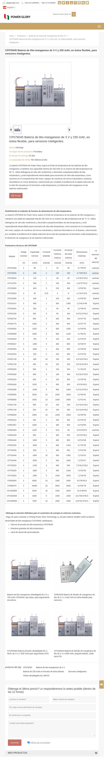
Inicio (11, 36)
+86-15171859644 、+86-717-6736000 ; (40, 3)
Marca (12, 147)
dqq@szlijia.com (12, 3)
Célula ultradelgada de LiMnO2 (36, 676)
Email (15, 195)
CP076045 (27, 667)
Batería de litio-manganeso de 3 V (50, 667)
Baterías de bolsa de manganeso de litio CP (47, 36)
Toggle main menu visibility (99, 25)
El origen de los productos (21, 151)
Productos (21, 36)
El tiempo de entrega (19, 155)
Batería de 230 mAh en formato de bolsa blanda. (43, 671)
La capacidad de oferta (20, 160)
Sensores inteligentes (77, 671)
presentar (15, 743)
